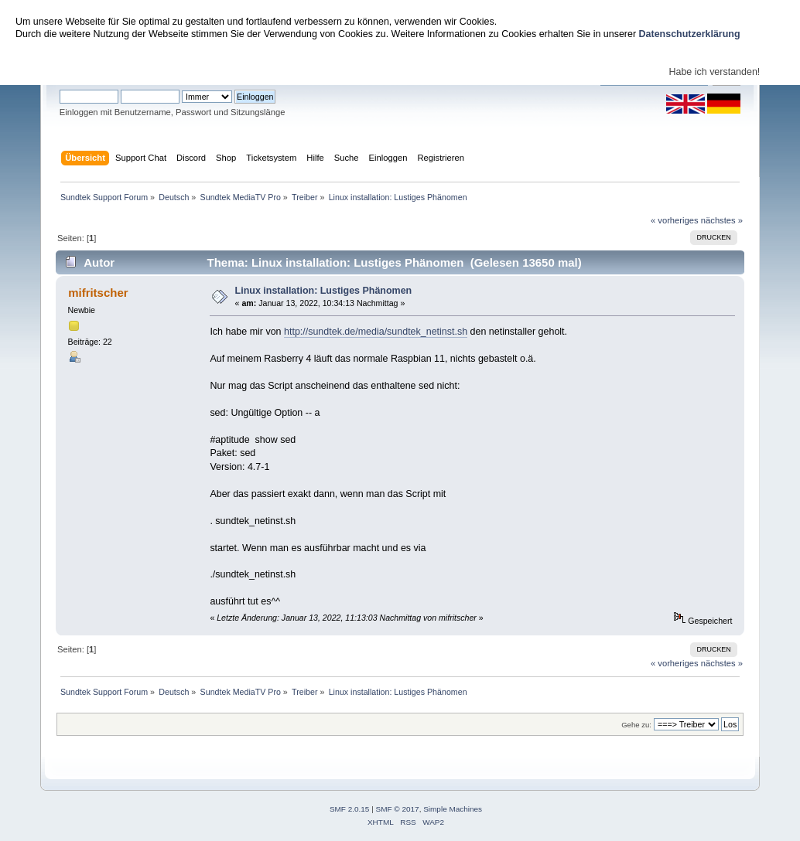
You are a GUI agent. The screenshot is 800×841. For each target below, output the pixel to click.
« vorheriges (675, 220)
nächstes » (722, 220)
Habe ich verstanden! (714, 71)
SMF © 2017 (397, 809)
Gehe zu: (636, 724)
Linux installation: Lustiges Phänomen (323, 290)
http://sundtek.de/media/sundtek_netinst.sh (375, 331)
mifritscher (98, 292)
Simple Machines (452, 809)
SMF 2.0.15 (350, 809)
